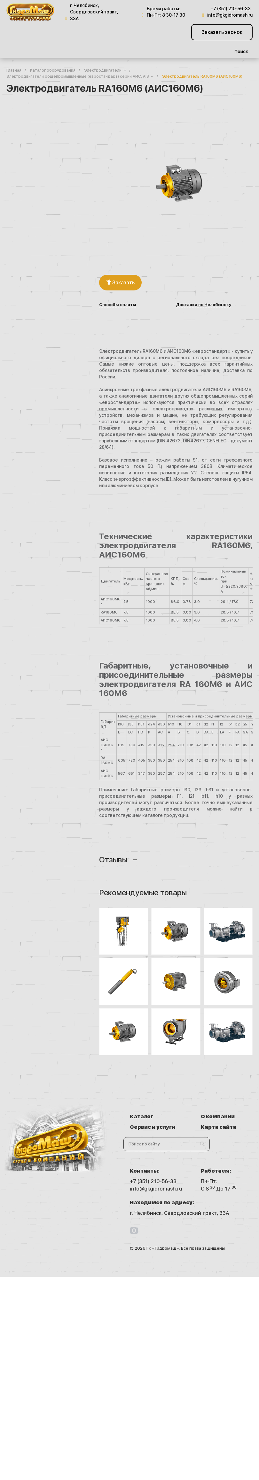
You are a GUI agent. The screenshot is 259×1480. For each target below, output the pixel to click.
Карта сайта (218, 1127)
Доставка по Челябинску (203, 305)
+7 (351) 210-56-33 (230, 8)
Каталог (141, 1116)
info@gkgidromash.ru (230, 15)
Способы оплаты (117, 305)
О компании (218, 1116)
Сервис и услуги (152, 1127)
